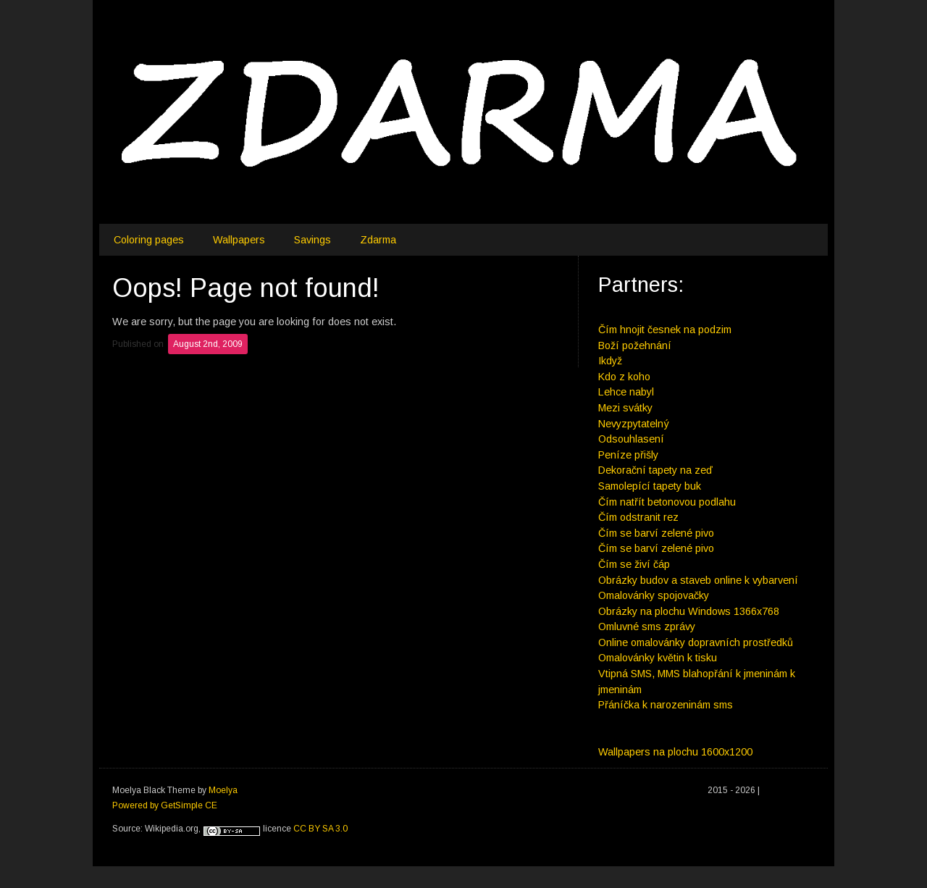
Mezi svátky (625, 408)
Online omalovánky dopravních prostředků (695, 642)
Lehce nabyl (626, 392)
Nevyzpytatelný (633, 424)
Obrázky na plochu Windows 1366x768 (688, 611)
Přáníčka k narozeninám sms (665, 705)
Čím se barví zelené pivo (656, 533)
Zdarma (378, 240)
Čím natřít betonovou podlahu (667, 502)
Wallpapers (239, 240)
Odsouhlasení (631, 439)
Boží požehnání (634, 345)
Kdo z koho (624, 376)
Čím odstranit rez (638, 517)
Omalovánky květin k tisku (657, 657)
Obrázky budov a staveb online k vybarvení (698, 580)
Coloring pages (149, 240)
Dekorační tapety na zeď (655, 470)
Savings (312, 240)
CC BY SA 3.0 (320, 829)
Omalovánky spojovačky (653, 595)
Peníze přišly (628, 455)
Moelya (223, 790)
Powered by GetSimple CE (164, 805)
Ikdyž (610, 360)
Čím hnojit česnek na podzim (664, 329)
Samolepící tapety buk (649, 486)
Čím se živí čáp (634, 564)
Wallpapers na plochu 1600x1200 (675, 752)
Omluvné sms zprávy (646, 626)
